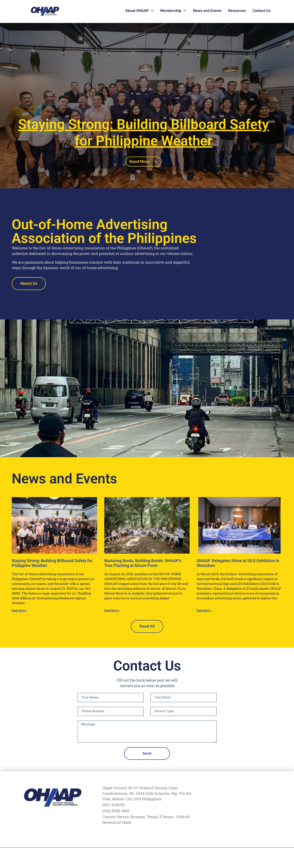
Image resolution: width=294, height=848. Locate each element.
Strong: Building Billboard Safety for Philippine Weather (143, 131)
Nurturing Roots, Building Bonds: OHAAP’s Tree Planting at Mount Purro (142, 563)
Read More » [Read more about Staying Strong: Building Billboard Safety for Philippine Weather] (19, 610)
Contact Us (262, 10)
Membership (173, 10)
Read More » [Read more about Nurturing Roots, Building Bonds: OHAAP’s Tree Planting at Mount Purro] (112, 610)
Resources (237, 10)
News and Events (207, 10)
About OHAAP (139, 10)
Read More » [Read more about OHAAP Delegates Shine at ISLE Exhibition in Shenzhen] (204, 610)
